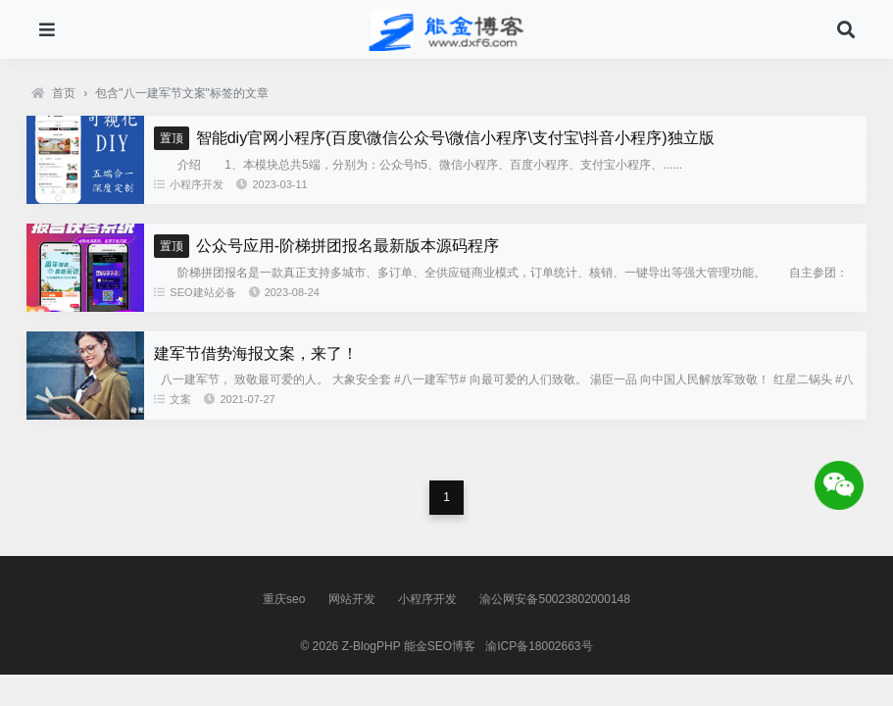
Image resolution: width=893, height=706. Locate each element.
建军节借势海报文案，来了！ (256, 353)
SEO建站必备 (194, 292)
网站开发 (351, 599)
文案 (172, 399)
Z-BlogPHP (371, 646)
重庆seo (284, 599)
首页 (53, 93)
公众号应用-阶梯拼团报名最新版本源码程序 (326, 245)
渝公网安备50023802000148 (554, 599)
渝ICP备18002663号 (538, 646)
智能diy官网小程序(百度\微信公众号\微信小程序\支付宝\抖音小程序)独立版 (434, 137)
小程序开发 (188, 184)
